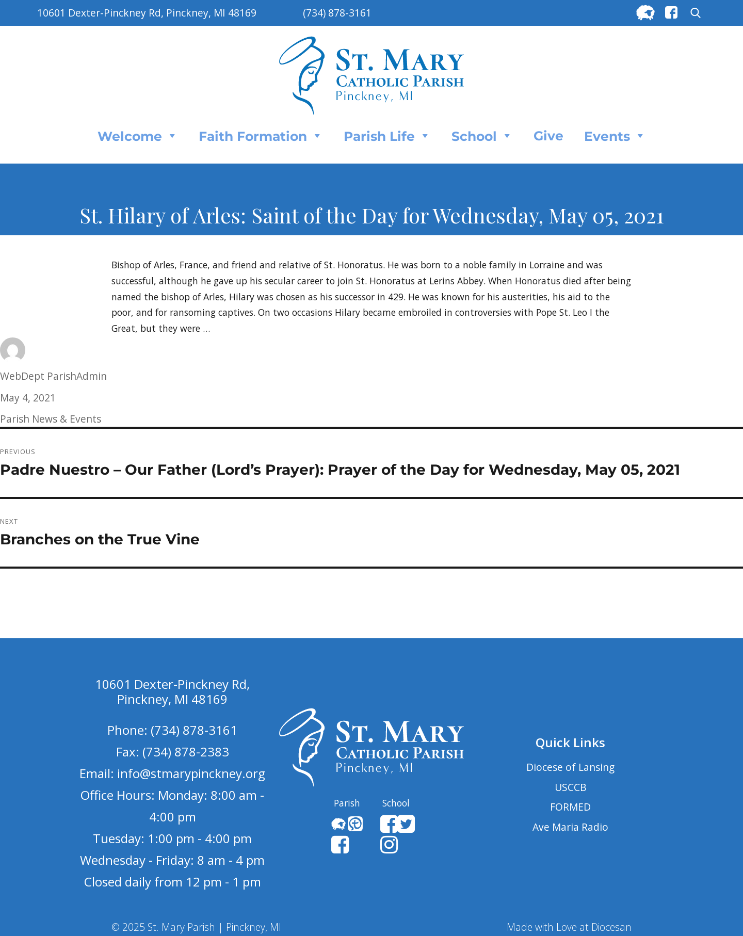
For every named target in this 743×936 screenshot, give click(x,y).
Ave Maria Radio (570, 827)
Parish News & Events (50, 419)
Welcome (138, 135)
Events (615, 135)
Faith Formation (261, 135)
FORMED (570, 807)
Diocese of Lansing (570, 767)
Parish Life (387, 135)
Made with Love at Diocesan (569, 927)
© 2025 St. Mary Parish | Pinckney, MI (196, 927)
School (482, 135)
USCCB (571, 787)
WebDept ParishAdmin (53, 376)
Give (548, 135)
